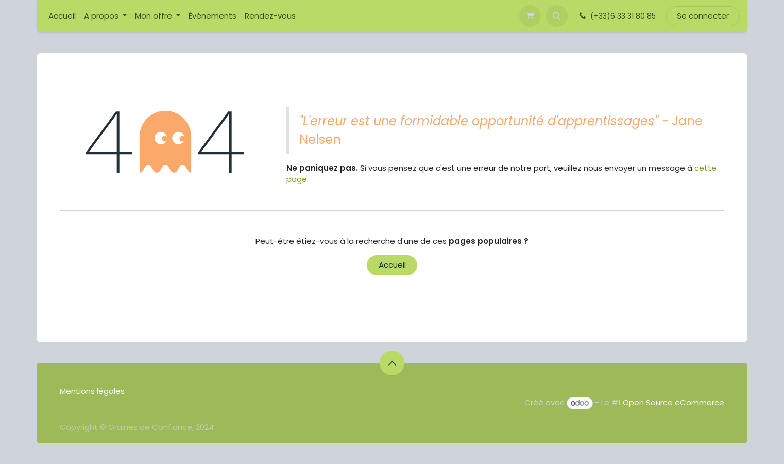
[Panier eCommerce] (530, 16)
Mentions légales (93, 391)
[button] (557, 16)
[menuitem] (62, 16)
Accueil (392, 264)
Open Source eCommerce (673, 402)
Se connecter (703, 15)
